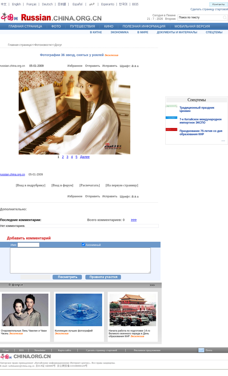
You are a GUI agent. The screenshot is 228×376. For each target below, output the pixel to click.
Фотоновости (43, 45)
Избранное (74, 65)
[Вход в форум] (62, 185)
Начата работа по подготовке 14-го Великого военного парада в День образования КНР (129, 338)
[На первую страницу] (122, 185)
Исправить (109, 65)
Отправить (92, 65)
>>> (134, 220)
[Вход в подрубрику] (30, 185)
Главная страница (19, 45)
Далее (85, 157)
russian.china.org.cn (12, 65)
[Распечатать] (89, 185)
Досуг (58, 45)
